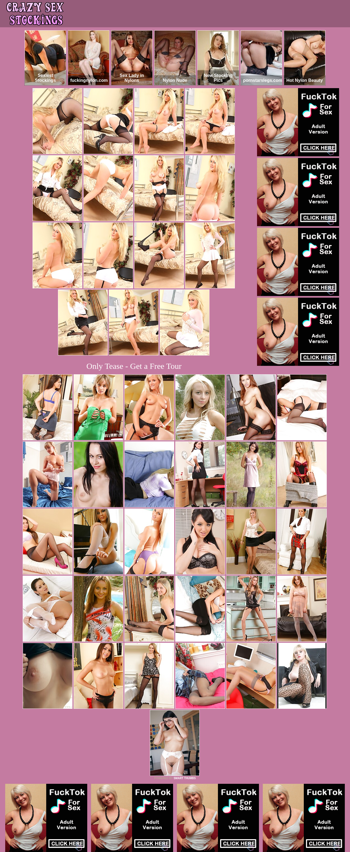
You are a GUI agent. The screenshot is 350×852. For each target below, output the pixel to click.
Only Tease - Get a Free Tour (134, 365)
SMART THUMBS (185, 778)
